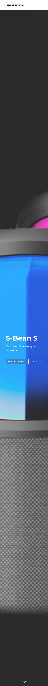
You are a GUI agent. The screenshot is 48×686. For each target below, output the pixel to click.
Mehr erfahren (16, 361)
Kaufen (34, 361)
